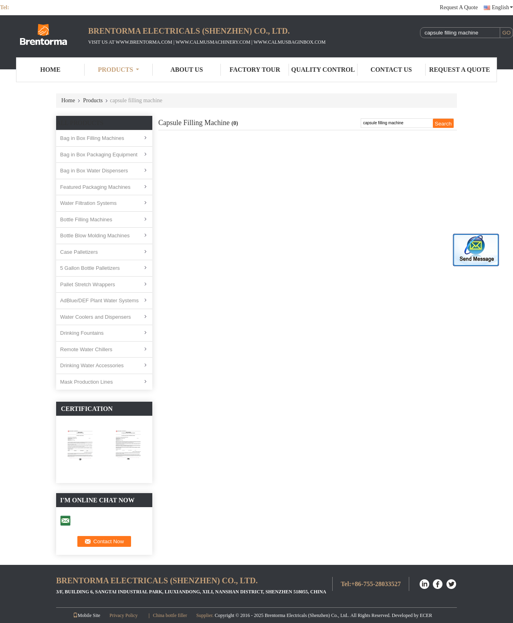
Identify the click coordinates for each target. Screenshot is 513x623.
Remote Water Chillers (86, 349)
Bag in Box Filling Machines (92, 138)
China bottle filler (170, 615)
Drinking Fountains (81, 333)
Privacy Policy (123, 615)
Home (50, 69)
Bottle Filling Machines (86, 219)
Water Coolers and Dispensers (95, 317)
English (502, 7)
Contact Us (391, 69)
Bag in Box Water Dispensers (94, 171)
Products (118, 69)
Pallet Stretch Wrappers (87, 284)
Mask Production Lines (86, 382)
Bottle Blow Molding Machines (94, 236)
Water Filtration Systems (88, 203)
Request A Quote (459, 7)
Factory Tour (255, 69)
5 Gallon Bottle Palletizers (90, 268)
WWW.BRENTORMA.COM (143, 42)
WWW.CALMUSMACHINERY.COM (213, 42)
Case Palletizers (79, 252)
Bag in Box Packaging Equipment (98, 155)
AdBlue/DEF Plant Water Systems (99, 300)
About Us (186, 69)
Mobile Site (86, 615)
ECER (426, 615)
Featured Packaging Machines (95, 187)
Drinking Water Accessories (91, 365)
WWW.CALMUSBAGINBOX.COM (290, 42)
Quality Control (323, 69)
